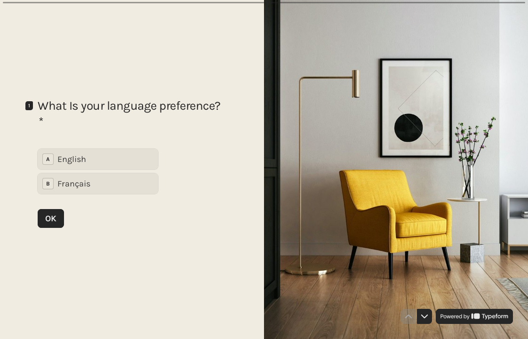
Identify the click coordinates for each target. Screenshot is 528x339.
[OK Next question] (51, 218)
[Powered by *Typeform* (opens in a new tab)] (474, 316)
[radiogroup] (98, 171)
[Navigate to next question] (424, 316)
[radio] (98, 158)
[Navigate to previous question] (408, 316)
